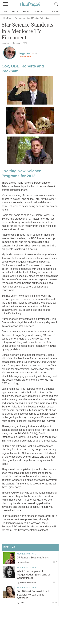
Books (26, 12)
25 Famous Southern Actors (33, 557)
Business (39, 12)
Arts (4, 12)
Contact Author (24, 56)
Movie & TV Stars (26, 554)
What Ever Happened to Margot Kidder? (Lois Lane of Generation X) (33, 574)
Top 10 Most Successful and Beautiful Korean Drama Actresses (33, 594)
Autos (15, 12)
